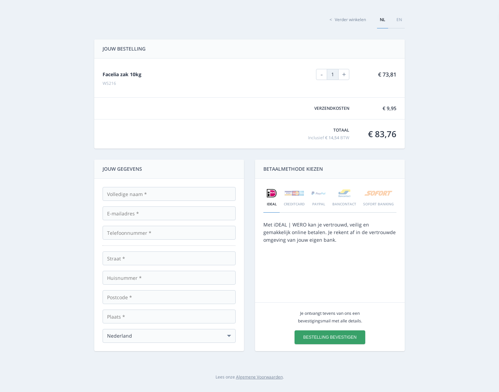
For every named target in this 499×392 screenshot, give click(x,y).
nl (382, 20)
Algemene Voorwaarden (259, 377)
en (399, 20)
